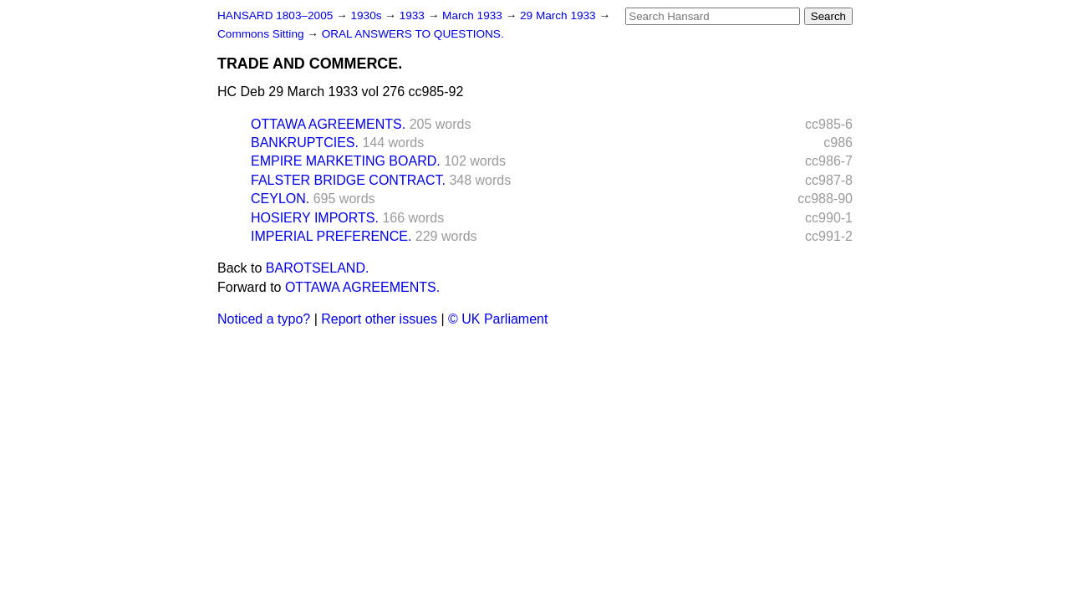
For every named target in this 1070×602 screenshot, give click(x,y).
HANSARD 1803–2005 (275, 15)
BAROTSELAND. (317, 268)
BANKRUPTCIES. (305, 142)
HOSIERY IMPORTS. (315, 218)
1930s (367, 15)
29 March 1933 (559, 15)
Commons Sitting (262, 34)
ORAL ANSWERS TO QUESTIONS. (413, 34)
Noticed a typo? (263, 319)
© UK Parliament (498, 319)
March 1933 (474, 15)
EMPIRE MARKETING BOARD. (346, 161)
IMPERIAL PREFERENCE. (331, 236)
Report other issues (379, 319)
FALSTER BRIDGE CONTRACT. (348, 180)
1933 (414, 15)
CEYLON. (280, 198)
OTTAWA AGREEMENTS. (328, 124)
